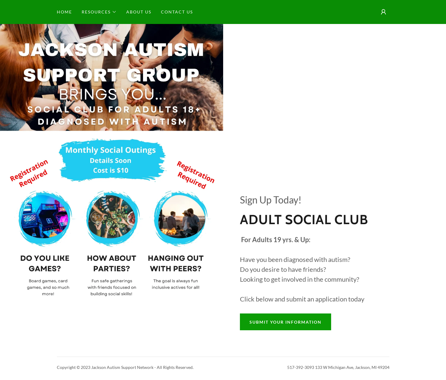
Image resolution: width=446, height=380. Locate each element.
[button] (99, 12)
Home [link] (64, 11)
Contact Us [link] (177, 11)
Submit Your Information (285, 322)
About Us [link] (138, 11)
